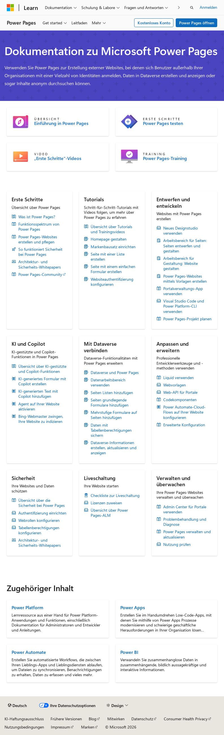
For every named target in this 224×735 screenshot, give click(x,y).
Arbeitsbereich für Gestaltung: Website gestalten (180, 263)
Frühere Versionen (66, 718)
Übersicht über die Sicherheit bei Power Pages (41, 503)
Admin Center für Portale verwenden (184, 509)
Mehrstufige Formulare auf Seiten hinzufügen (114, 415)
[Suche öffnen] (191, 8)
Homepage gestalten (109, 239)
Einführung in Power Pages (61, 123)
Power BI (129, 652)
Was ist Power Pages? (36, 216)
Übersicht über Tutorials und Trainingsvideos (111, 229)
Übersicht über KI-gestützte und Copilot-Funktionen (42, 369)
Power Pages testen (163, 123)
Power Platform (27, 607)
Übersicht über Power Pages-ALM (109, 513)
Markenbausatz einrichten (113, 246)
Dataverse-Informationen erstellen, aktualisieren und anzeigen (113, 447)
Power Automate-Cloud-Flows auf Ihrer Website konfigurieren (184, 412)
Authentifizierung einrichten (42, 513)
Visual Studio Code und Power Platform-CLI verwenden (183, 306)
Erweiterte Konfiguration (184, 424)
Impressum (60, 727)
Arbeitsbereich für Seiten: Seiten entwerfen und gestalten (185, 245)
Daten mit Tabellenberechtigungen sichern (111, 430)
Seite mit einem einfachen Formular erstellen (113, 269)
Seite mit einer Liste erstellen (108, 257)
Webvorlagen (174, 385)
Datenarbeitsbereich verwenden (108, 382)
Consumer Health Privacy (186, 718)
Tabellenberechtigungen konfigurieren (38, 530)
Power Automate (29, 652)
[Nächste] (179, 7)
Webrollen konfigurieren (39, 520)
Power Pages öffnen (196, 22)
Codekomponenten (180, 399)
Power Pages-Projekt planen (187, 318)
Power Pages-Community (40, 274)
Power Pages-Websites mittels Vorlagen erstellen (185, 279)
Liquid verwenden (178, 377)
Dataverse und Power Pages (115, 372)
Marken (87, 727)
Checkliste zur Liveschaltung (115, 495)
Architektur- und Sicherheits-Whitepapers (39, 264)
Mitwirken (116, 718)
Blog (92, 718)
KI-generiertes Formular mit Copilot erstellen (42, 381)
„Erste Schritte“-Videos (57, 158)
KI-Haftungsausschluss (24, 718)
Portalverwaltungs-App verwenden (183, 291)
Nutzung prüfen (177, 544)
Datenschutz (142, 718)
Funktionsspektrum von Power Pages (38, 227)
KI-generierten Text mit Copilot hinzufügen (38, 394)
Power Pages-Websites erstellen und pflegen (37, 239)
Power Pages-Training (165, 158)
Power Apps (132, 607)
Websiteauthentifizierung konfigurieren (112, 282)
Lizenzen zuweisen (106, 502)
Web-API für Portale (180, 392)
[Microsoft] (10, 7)
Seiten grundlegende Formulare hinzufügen (110, 402)
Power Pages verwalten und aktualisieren (187, 534)
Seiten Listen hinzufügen (112, 392)
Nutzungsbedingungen (24, 727)
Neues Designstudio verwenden (180, 231)
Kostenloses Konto (154, 22)
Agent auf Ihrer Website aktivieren (38, 406)
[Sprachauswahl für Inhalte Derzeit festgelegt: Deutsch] (17, 705)
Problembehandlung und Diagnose (184, 522)
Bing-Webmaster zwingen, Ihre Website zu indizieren (40, 419)
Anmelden (208, 7)
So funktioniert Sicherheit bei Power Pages (40, 252)
